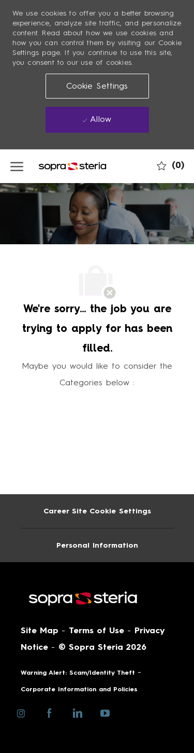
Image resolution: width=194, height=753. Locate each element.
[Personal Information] (97, 545)
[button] (97, 86)
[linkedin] (77, 712)
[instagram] (21, 712)
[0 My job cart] (170, 165)
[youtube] (105, 712)
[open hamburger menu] (16, 166)
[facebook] (49, 712)
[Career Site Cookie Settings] (97, 511)
